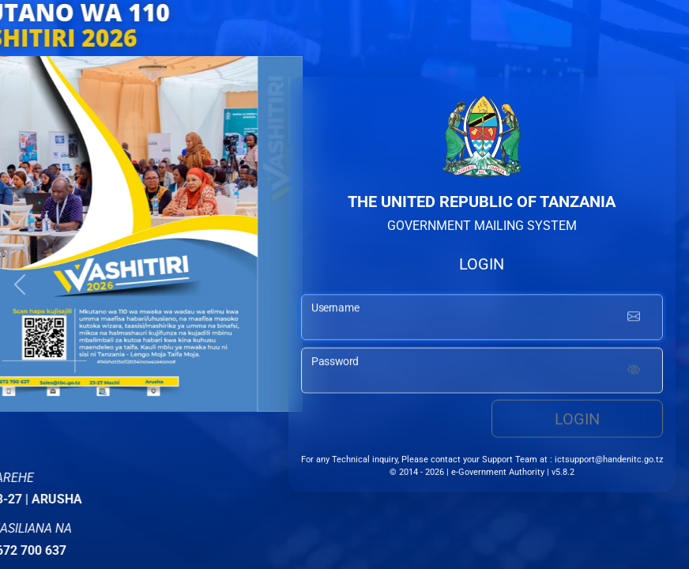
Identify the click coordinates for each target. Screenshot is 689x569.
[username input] (482, 318)
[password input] (482, 372)
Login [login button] (577, 420)
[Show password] (633, 372)
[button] (20, 284)
